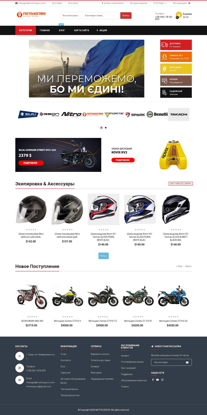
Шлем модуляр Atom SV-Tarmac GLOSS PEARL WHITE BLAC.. (103, 237)
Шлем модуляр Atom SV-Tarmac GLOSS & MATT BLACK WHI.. (176, 237)
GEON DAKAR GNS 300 (32, 321)
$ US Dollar (160, 3)
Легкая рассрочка (70, 395)
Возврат (95, 366)
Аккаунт (125, 355)
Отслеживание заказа (132, 362)
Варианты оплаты (100, 354)
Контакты (73, 3)
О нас (63, 354)
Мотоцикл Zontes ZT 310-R (138, 321)
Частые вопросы (69, 389)
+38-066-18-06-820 (164, 18)
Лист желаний (128, 368)
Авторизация (180, 3)
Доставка (57, 3)
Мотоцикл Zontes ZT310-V (67, 321)
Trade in (125, 386)
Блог (63, 366)
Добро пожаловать (113, 3)
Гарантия (65, 372)
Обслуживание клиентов (133, 380)
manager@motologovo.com (32, 3)
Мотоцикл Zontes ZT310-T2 (103, 321)
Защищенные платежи (102, 379)
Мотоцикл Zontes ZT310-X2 (173, 321)
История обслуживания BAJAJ (73, 381)
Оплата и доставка (100, 360)
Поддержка (126, 374)
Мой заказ (96, 372)
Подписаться (187, 362)
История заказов (138, 3)
